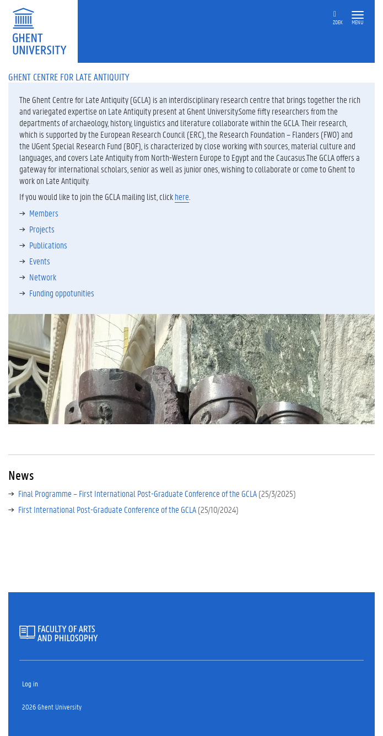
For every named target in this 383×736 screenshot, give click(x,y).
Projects (42, 229)
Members (43, 213)
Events (39, 261)
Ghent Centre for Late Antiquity (69, 77)
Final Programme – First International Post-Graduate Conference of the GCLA (137, 493)
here (182, 196)
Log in (30, 683)
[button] (357, 15)
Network (42, 277)
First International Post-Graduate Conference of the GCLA (107, 509)
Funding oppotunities (61, 293)
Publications (48, 245)
